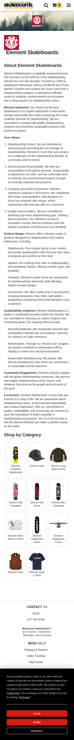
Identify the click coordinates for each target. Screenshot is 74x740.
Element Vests (15, 571)
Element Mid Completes (15, 502)
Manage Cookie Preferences (20, 721)
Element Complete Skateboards (15, 467)
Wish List (36, 685)
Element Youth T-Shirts (36, 572)
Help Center (36, 662)
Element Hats (36, 464)
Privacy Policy (11, 710)
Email (36, 613)
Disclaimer (40, 710)
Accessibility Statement (58, 710)
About (8, 707)
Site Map (48, 707)
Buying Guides (36, 679)
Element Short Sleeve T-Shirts (15, 535)
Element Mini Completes (58, 502)
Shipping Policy (35, 707)
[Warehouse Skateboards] (20, 5)
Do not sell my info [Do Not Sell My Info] (53, 721)
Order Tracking (36, 655)
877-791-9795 (36, 619)
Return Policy (19, 707)
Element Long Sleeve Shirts (58, 466)
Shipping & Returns (36, 649)
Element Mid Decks (36, 502)
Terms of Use (60, 707)
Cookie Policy (26, 710)
